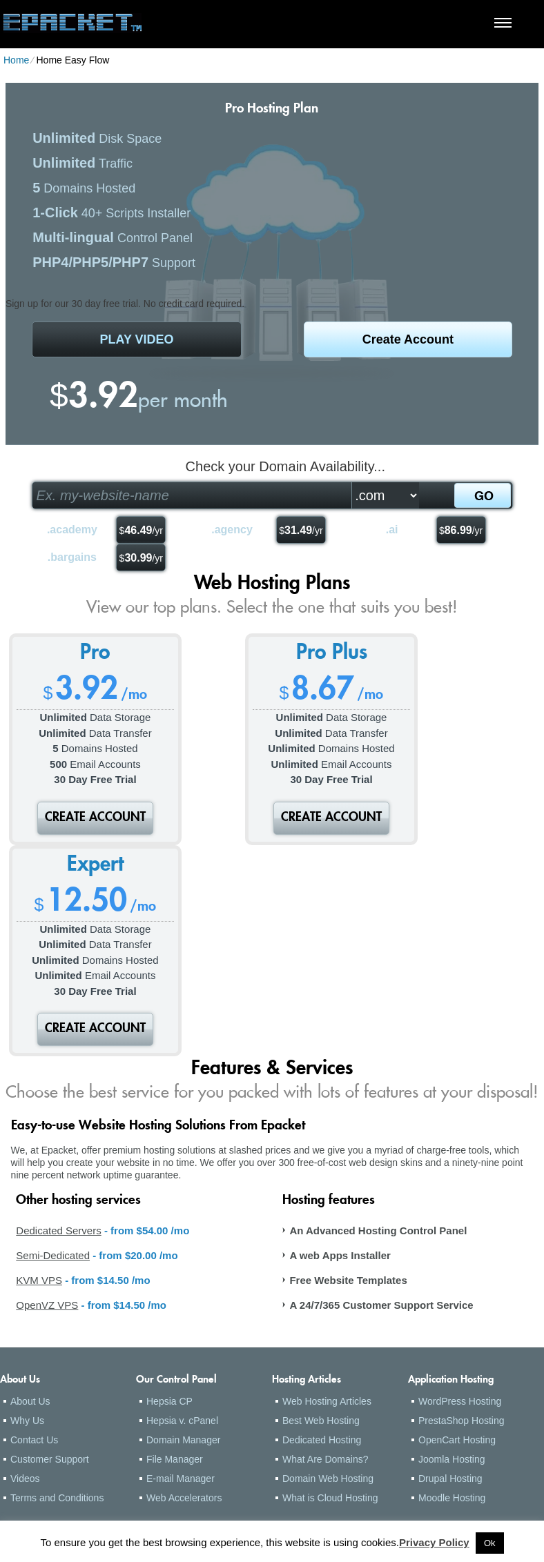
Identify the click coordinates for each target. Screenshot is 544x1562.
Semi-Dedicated (53, 1255)
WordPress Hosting (459, 1401)
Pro (95, 654)
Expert (95, 866)
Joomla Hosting (451, 1459)
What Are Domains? (325, 1459)
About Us (30, 1401)
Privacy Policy (434, 1542)
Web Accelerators (184, 1497)
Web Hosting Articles (326, 1401)
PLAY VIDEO (137, 339)
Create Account (408, 339)
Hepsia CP (169, 1401)
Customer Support (49, 1459)
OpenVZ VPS (47, 1305)
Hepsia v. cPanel (182, 1420)
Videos (25, 1478)
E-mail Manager (180, 1478)
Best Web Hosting (321, 1420)
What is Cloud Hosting (330, 1497)
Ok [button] (490, 1543)
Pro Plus (331, 654)
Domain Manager (183, 1439)
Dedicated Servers (58, 1230)
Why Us (27, 1420)
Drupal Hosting (450, 1478)
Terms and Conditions (57, 1497)
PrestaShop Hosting (461, 1420)
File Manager (174, 1459)
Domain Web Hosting (327, 1478)
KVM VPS (39, 1280)
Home (16, 60)
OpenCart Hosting (457, 1439)
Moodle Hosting (451, 1497)
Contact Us (34, 1439)
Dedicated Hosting (321, 1439)
